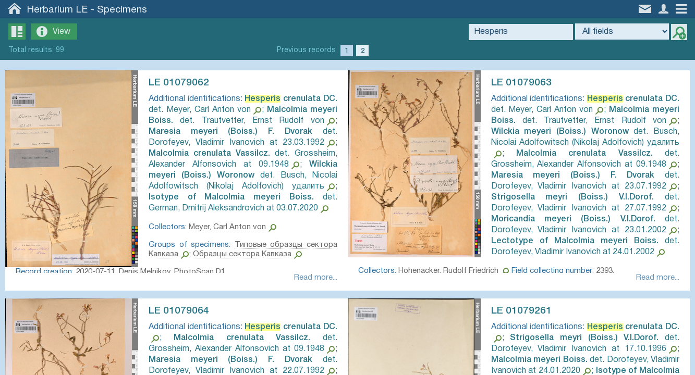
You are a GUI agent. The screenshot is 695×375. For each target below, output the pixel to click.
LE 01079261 (526, 313)
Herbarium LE (57, 10)
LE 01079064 (184, 313)
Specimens (122, 10)
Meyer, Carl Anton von (232, 238)
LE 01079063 (526, 83)
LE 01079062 (184, 83)
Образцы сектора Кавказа (282, 265)
